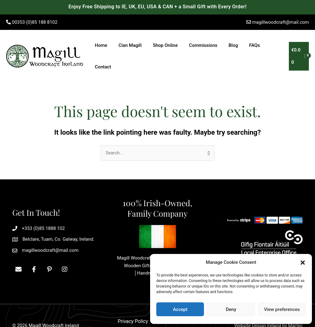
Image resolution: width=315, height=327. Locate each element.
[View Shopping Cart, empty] (298, 46)
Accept (180, 309)
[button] (303, 263)
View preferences (282, 309)
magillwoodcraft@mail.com (280, 22)
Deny (231, 309)
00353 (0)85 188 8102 (35, 22)
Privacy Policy (133, 301)
